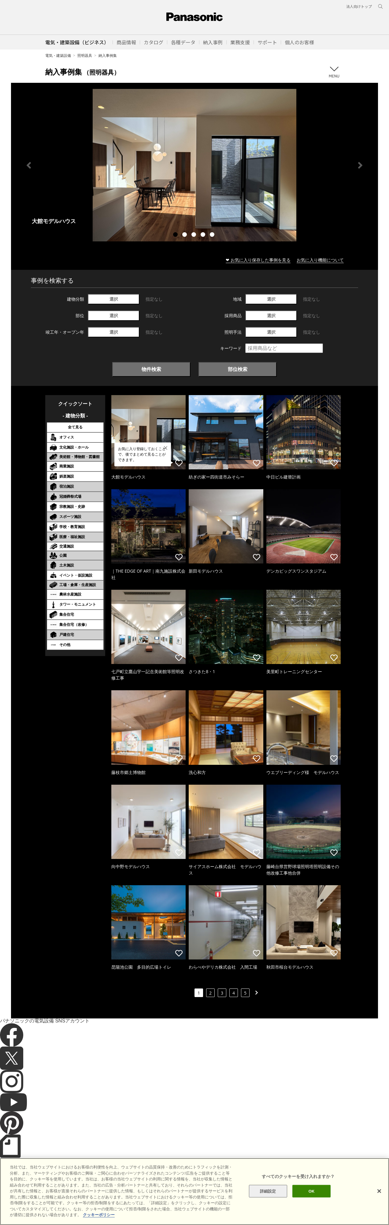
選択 (113, 299)
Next (360, 165)
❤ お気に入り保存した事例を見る (258, 260)
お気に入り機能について (320, 260)
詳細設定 (268, 1200)
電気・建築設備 (58, 55)
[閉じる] (379, 1200)
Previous (29, 165)
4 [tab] (204, 235)
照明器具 (84, 55)
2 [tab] (185, 235)
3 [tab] (194, 235)
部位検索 (237, 369)
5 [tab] (213, 235)
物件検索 (151, 369)
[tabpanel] (194, 165)
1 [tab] (176, 235)
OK (312, 1200)
